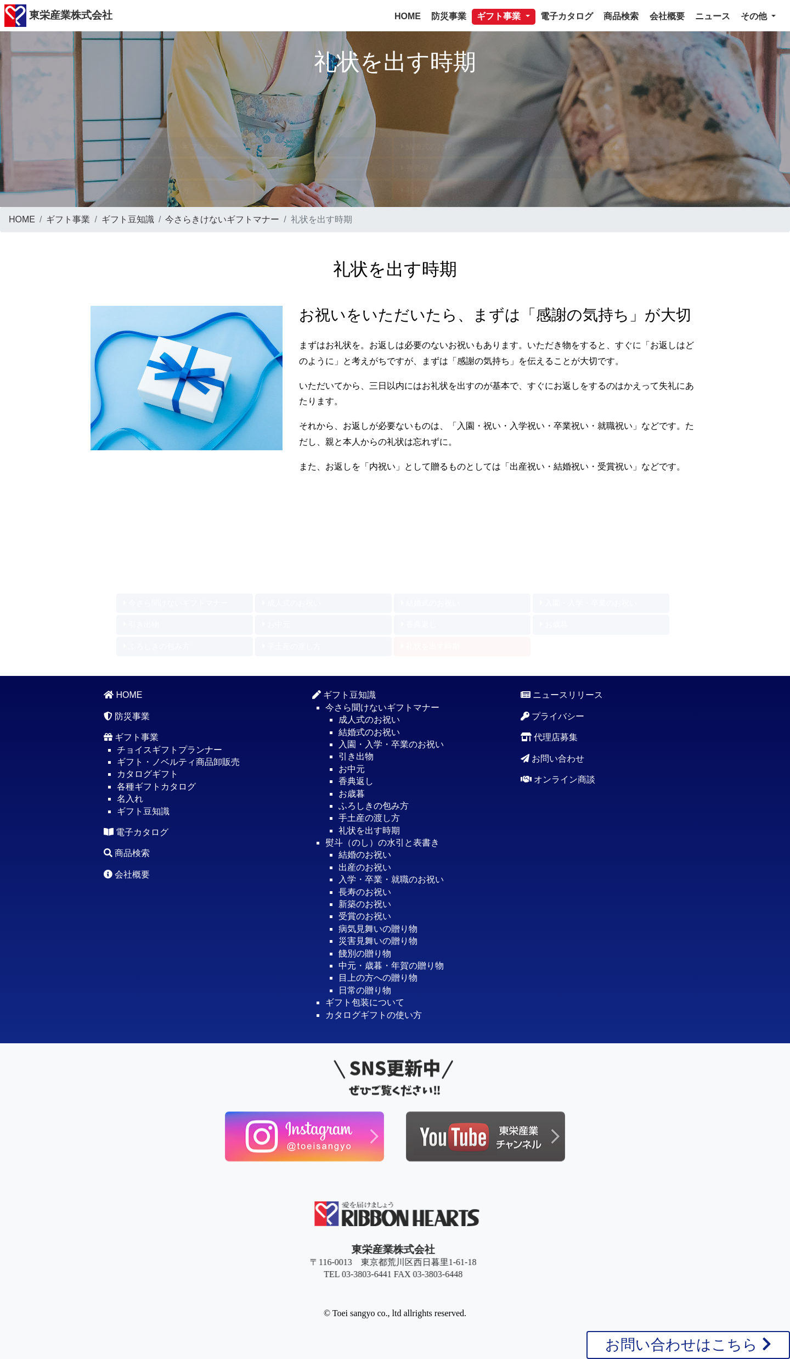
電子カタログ (566, 16)
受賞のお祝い (364, 916)
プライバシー (552, 716)
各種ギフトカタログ (156, 786)
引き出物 (141, 168)
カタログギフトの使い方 (373, 1015)
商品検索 (621, 16)
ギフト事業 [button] (500, 16)
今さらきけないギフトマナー (222, 219)
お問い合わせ (552, 758)
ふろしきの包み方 (156, 190)
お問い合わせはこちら (688, 1344)
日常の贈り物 (364, 990)
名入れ (130, 798)
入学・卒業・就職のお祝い (391, 879)
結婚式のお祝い (430, 146)
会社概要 (667, 16)
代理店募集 (549, 737)
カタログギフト (147, 774)
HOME (407, 16)
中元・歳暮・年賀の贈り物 (391, 965)
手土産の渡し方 (291, 190)
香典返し (419, 168)
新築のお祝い (364, 904)
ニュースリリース (562, 695)
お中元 (276, 168)
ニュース (712, 16)
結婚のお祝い (364, 854)
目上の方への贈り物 (377, 977)
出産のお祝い (364, 867)
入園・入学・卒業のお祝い (588, 146)
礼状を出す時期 (430, 190)
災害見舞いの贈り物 (377, 941)
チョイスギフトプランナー (169, 749)
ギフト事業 (68, 219)
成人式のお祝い (291, 146)
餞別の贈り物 (364, 953)
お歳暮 (554, 168)
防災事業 (448, 16)
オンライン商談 (558, 779)
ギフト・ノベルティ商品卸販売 (178, 762)
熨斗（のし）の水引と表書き (382, 842)
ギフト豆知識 (127, 219)
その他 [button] (755, 16)
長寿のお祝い (364, 892)
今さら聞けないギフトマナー (175, 146)
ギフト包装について (364, 1002)
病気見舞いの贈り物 (377, 928)
